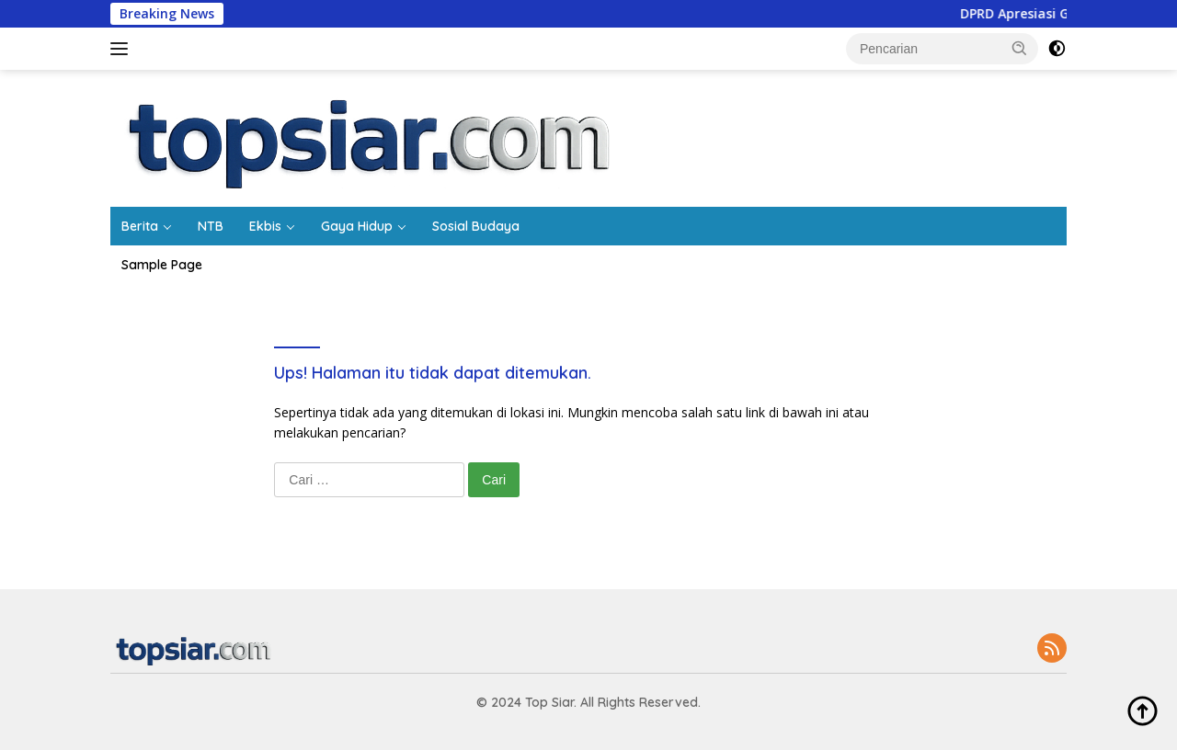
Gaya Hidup (357, 226)
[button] (1019, 47)
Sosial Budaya (476, 226)
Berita (139, 226)
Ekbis (265, 226)
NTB (210, 226)
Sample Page (161, 264)
